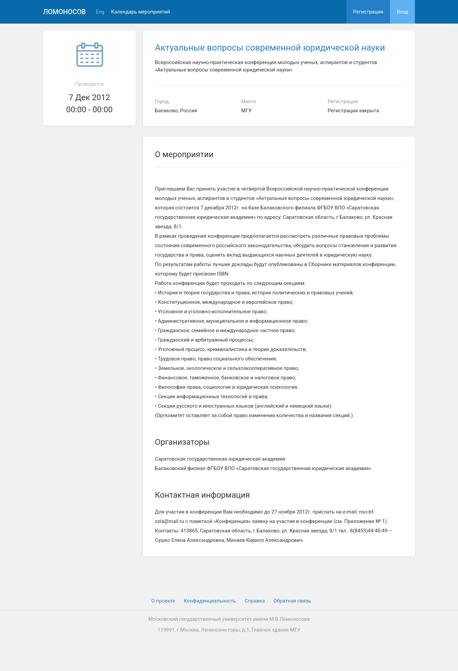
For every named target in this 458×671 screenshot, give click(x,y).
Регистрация (368, 12)
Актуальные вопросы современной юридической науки (270, 47)
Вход (402, 12)
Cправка (254, 601)
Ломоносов (64, 11)
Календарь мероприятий (140, 11)
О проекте (163, 601)
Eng (100, 11)
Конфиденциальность (210, 601)
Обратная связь (292, 601)
